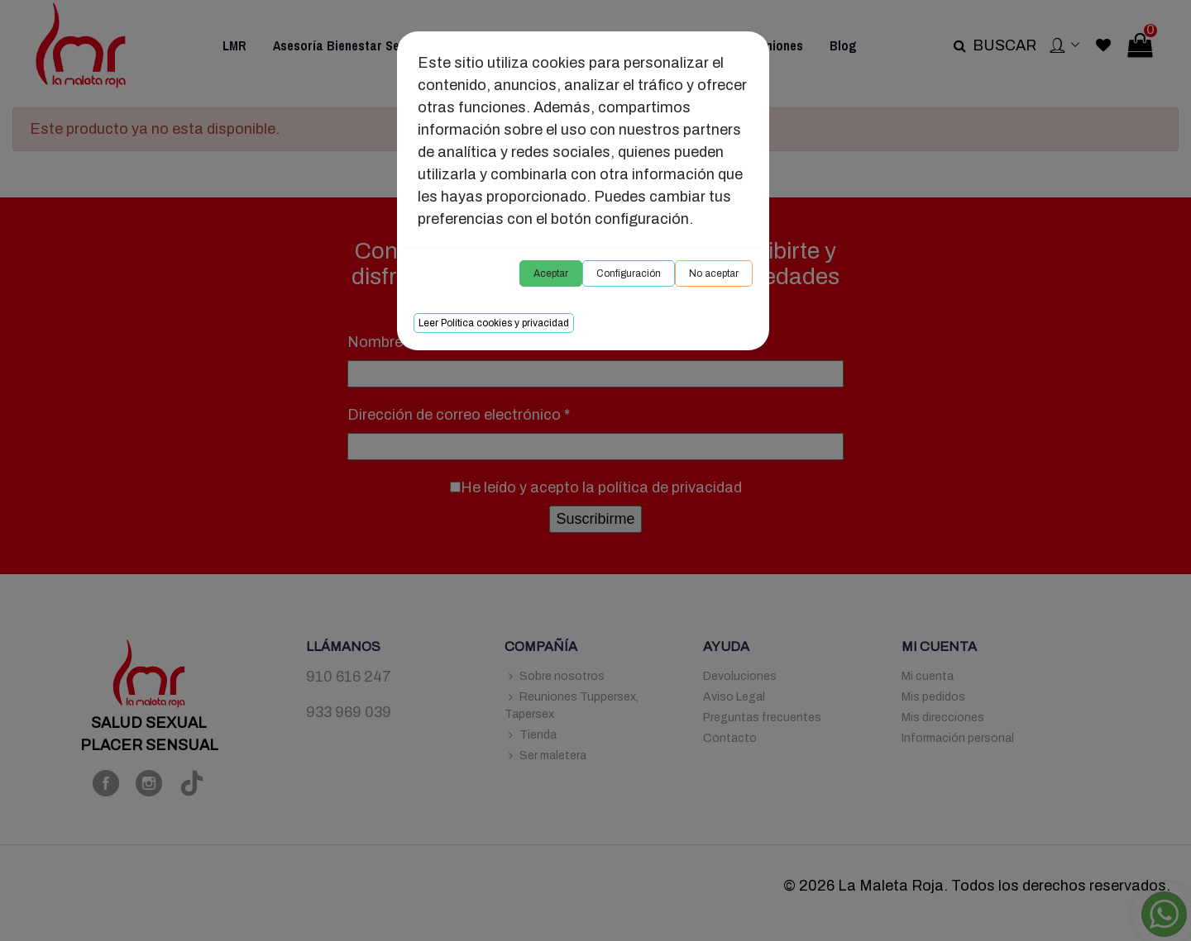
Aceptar (550, 273)
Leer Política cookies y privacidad (494, 323)
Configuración (628, 273)
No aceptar (714, 273)
